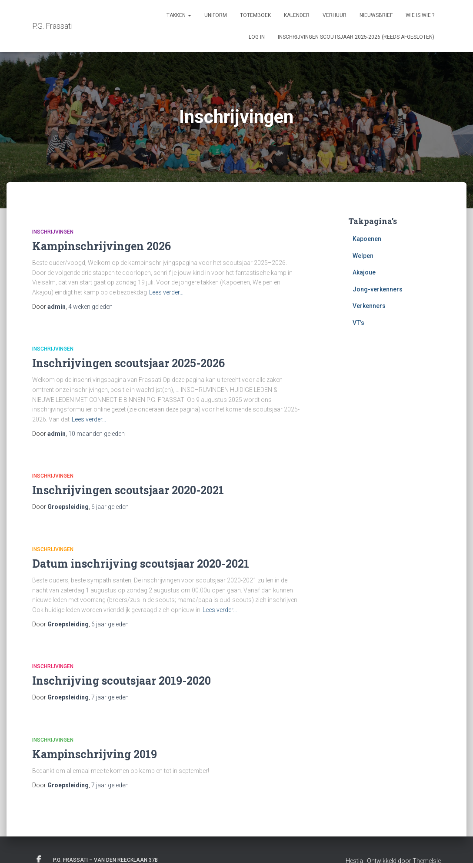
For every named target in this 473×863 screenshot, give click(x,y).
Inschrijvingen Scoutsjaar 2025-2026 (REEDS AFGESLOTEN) (356, 37)
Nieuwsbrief (376, 15)
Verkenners (369, 305)
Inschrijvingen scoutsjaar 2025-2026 (128, 363)
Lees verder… (166, 292)
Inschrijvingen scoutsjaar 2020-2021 (128, 490)
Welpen (363, 255)
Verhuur (334, 15)
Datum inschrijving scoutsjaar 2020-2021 (140, 563)
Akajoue (364, 272)
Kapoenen (367, 238)
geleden (90, 306)
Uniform (215, 15)
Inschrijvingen (52, 232)
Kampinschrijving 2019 (94, 754)
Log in (257, 37)
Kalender (297, 15)
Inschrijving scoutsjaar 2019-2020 (121, 680)
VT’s (358, 322)
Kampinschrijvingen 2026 (101, 246)
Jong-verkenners (378, 289)
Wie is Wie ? (420, 15)
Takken (179, 15)
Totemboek (255, 15)
